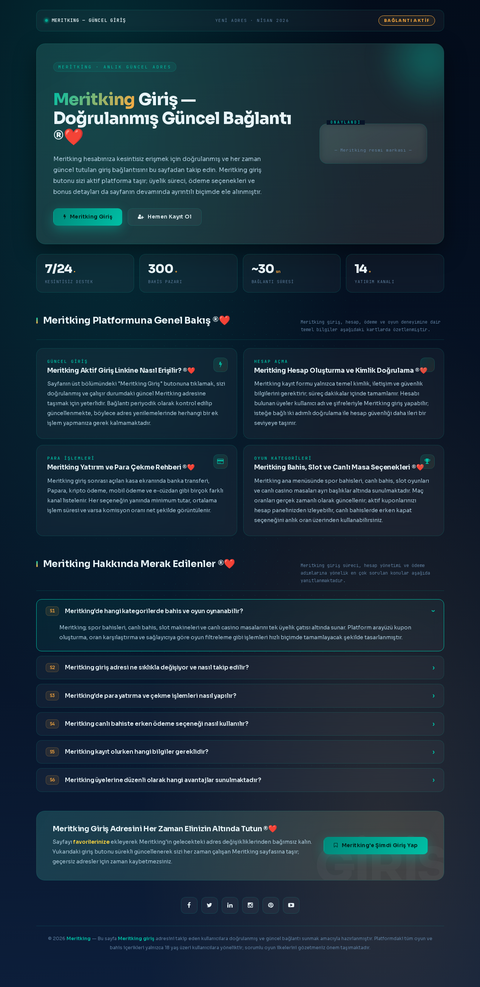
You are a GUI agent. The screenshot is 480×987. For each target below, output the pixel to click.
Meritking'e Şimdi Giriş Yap (375, 845)
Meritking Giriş (87, 217)
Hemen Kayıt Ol (164, 217)
